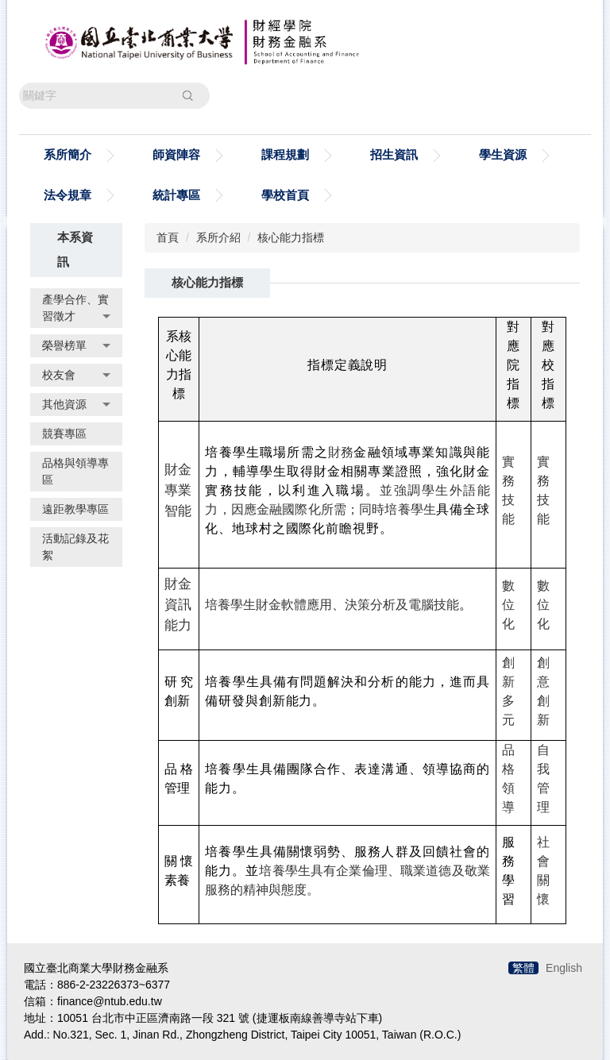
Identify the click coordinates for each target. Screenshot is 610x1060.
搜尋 (187, 95)
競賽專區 (64, 433)
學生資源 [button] (503, 154)
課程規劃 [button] (285, 154)
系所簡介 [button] (67, 154)
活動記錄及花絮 (75, 546)
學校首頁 (285, 195)
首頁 (167, 237)
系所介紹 (218, 237)
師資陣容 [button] (176, 154)
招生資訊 (394, 154)
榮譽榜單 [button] (76, 345)
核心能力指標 (290, 237)
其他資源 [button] (76, 404)
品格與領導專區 (75, 471)
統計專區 (176, 195)
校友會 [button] (76, 374)
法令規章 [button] (67, 195)
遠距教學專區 (75, 509)
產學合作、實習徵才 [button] (76, 307)
